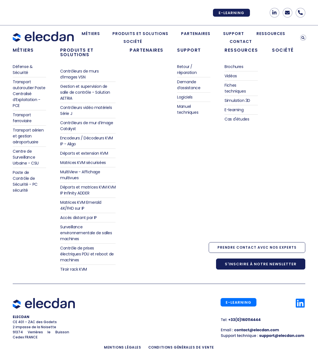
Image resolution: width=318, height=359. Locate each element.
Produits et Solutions (140, 33)
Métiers (91, 33)
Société (132, 41)
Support (233, 33)
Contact (241, 41)
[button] (303, 38)
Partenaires (195, 33)
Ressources (270, 33)
